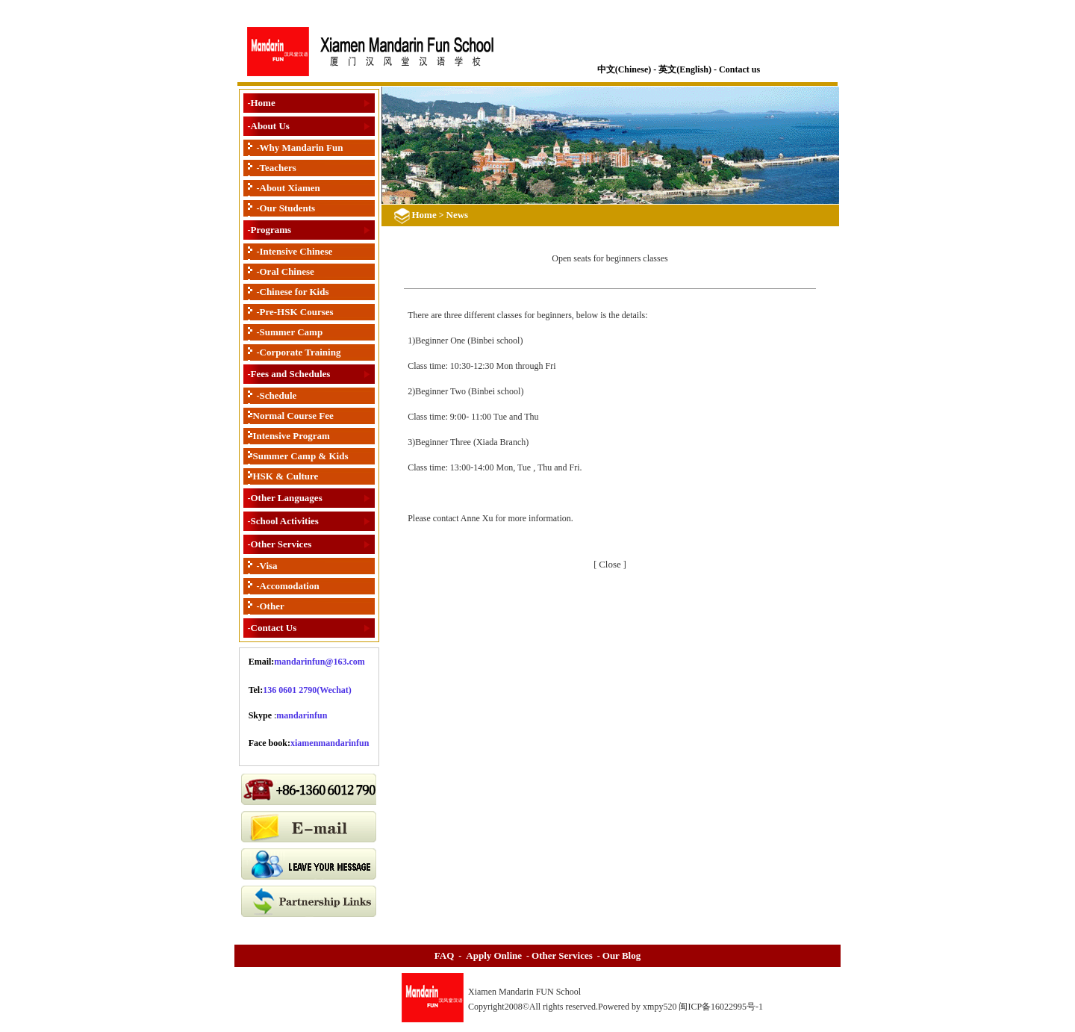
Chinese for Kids (294, 291)
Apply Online (494, 955)
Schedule (278, 395)
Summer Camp (291, 332)
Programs (271, 229)
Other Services (281, 544)
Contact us (739, 69)
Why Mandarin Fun (301, 147)
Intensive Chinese (296, 251)
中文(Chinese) (624, 69)
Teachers (278, 167)
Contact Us (274, 627)
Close (610, 564)
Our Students (288, 208)
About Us (270, 125)
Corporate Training (300, 352)
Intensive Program (291, 435)
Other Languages (286, 497)
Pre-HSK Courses (297, 311)
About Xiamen (290, 187)
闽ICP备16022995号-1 (722, 1006)
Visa (269, 565)
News (457, 214)
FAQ (444, 955)
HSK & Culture (286, 476)
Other (272, 606)
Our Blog (621, 955)
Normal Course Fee (293, 415)
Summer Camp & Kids (301, 455)
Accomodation (290, 585)
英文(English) (684, 69)
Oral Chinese (287, 271)
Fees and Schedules (291, 373)
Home (263, 102)
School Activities (285, 520)
